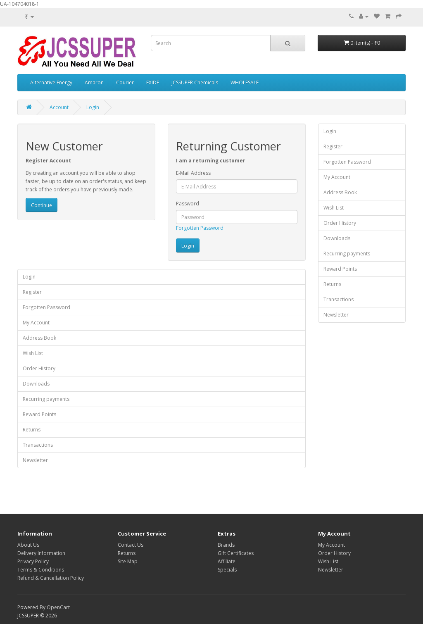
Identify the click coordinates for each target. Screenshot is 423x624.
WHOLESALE (245, 82)
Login (92, 107)
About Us (28, 544)
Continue (41, 205)
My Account (36, 322)
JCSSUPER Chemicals (194, 82)
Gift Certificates (236, 553)
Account (59, 107)
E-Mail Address (193, 172)
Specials (227, 569)
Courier (125, 82)
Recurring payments (46, 399)
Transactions (38, 444)
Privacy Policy (33, 561)
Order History (39, 368)
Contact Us (130, 544)
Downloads (36, 383)
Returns (31, 429)
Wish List (33, 353)
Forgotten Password (199, 227)
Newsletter (35, 460)
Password (187, 203)
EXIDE (152, 82)
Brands (226, 544)
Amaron (94, 82)
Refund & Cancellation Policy (50, 577)
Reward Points (39, 414)
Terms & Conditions (40, 569)
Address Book (39, 337)
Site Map (128, 561)
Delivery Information (41, 553)
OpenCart (58, 607)
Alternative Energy (51, 82)
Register (32, 291)
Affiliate (226, 561)
